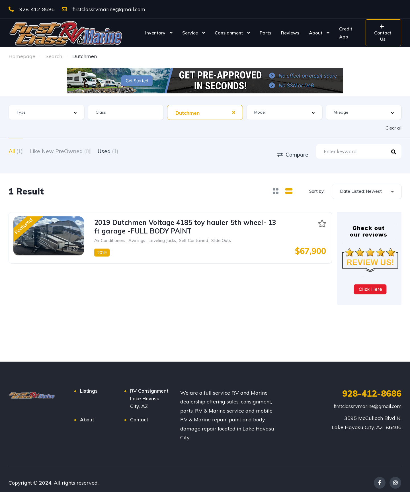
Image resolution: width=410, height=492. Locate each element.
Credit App (345, 33)
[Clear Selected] (234, 112)
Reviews (290, 33)
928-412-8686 (32, 9)
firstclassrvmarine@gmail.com (103, 9)
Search (54, 56)
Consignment (229, 33)
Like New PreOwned (67, 150)
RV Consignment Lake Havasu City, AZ (149, 391)
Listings (89, 383)
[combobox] (46, 112)
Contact (139, 412)
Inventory (155, 33)
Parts (265, 33)
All (16, 150)
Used (122, 150)
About (315, 33)
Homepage (22, 56)
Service (190, 33)
